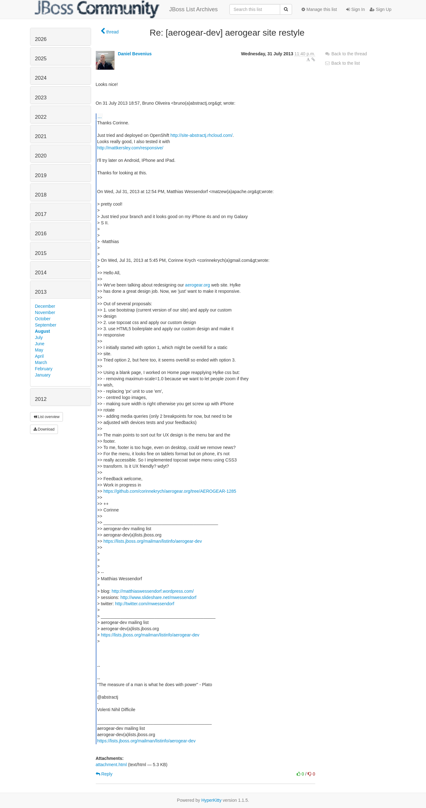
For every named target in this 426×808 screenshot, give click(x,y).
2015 (41, 253)
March (41, 362)
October (43, 318)
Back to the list (342, 63)
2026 (41, 39)
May (39, 349)
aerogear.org (197, 284)
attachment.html (111, 764)
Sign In (355, 9)
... (100, 116)
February (44, 368)
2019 (41, 175)
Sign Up (381, 9)
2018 (41, 195)
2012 (41, 399)
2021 (41, 136)
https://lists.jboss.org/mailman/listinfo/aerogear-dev (153, 541)
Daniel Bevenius (134, 53)
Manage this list (319, 9)
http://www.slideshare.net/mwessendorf (159, 597)
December (45, 306)
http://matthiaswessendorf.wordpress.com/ (153, 591)
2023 (41, 98)
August (42, 331)
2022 (41, 117)
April (39, 356)
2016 (41, 234)
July (39, 337)
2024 (41, 78)
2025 (41, 59)
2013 (41, 292)
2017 (41, 214)
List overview (46, 417)
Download (44, 429)
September (45, 324)
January (43, 374)
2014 (41, 273)
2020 (41, 156)
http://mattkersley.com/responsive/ (130, 147)
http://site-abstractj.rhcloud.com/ (202, 135)
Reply (104, 773)
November (45, 312)
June (39, 343)
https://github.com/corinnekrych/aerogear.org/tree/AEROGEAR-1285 (170, 491)
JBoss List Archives (126, 9)
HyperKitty (211, 800)
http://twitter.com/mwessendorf (144, 603)
